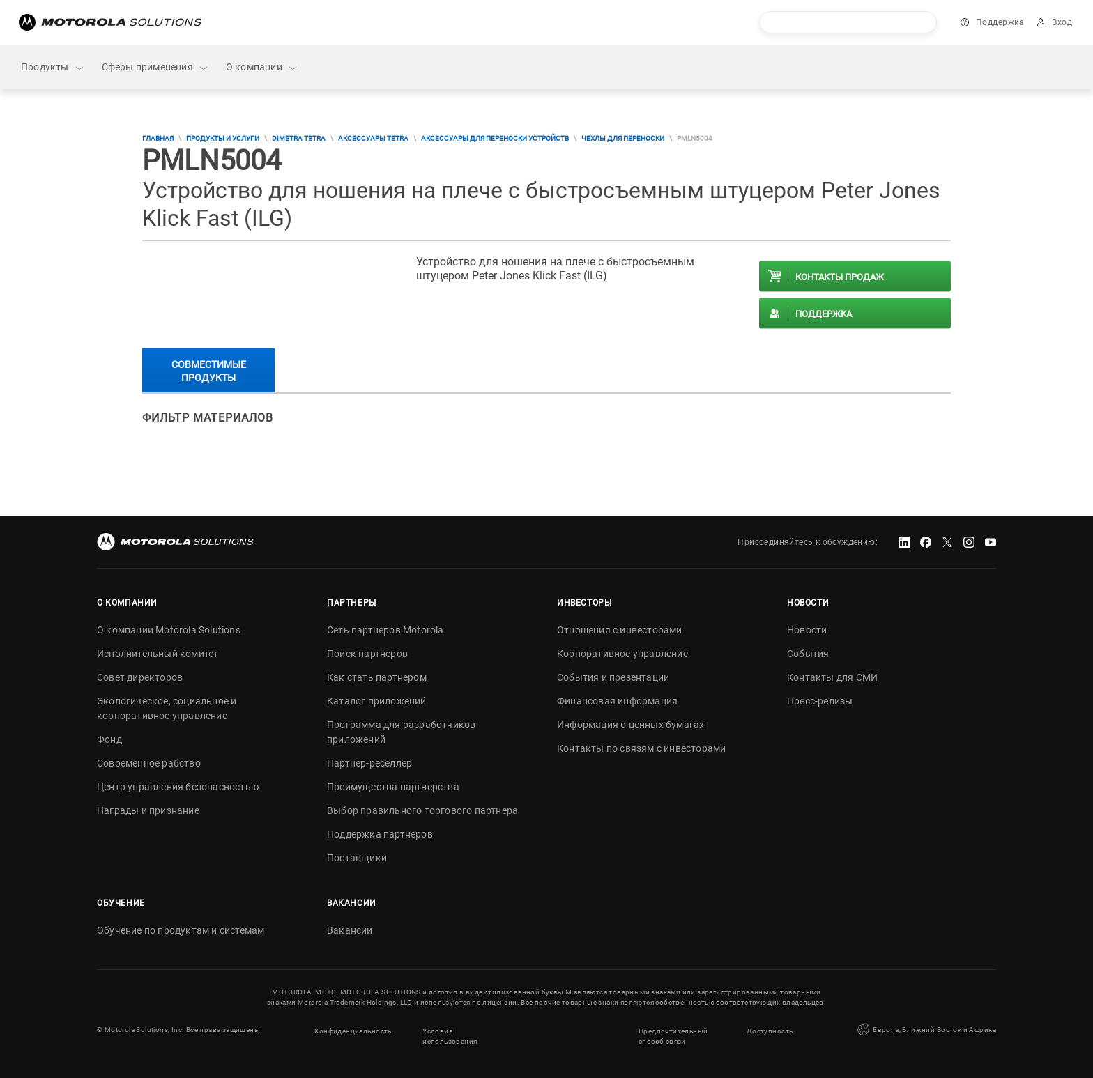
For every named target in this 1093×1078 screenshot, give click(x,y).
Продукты (53, 67)
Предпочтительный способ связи (673, 1035)
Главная (158, 138)
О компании (262, 67)
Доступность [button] (770, 1029)
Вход (1062, 22)
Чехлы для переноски (622, 138)
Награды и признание (148, 810)
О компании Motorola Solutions (168, 630)
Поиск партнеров (367, 653)
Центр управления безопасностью (178, 786)
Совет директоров (140, 677)
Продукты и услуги (222, 138)
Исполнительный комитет (157, 653)
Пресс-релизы (820, 701)
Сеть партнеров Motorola (385, 630)
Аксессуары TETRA (373, 138)
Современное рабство (149, 763)
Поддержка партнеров (380, 834)
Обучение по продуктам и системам (180, 930)
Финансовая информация (617, 701)
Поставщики (357, 857)
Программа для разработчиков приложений (401, 732)
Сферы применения (155, 67)
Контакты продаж (839, 277)
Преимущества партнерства (393, 786)
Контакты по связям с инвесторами (641, 748)
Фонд (109, 739)
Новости (807, 630)
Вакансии (350, 930)
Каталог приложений (377, 701)
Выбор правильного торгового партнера (422, 810)
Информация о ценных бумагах (630, 724)
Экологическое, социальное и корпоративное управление (166, 708)
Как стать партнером (377, 677)
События (808, 653)
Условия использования (449, 1035)
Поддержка (1000, 22)
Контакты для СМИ (832, 677)
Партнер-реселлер (369, 763)
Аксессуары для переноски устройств (495, 138)
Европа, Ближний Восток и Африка (925, 1029)
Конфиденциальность (352, 1029)
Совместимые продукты (208, 371)
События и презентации (613, 677)
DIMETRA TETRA (299, 138)
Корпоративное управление (622, 653)
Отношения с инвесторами (619, 630)
